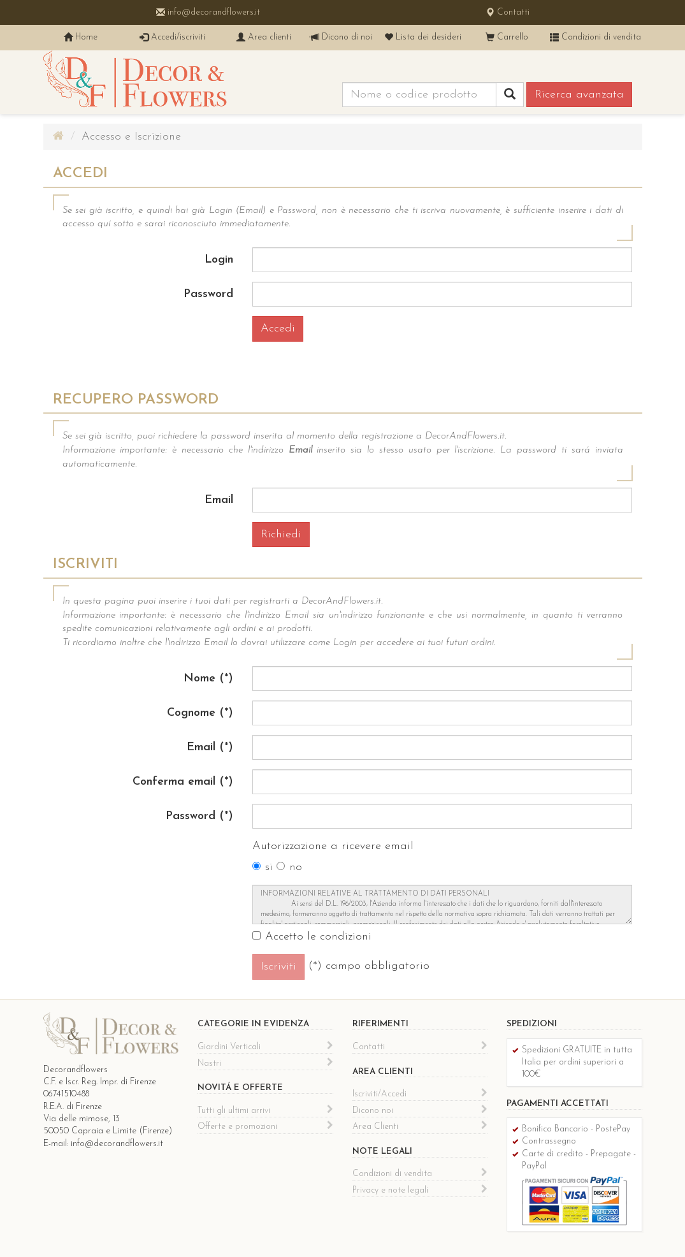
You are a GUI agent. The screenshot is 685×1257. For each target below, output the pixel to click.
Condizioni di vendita (595, 37)
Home (80, 37)
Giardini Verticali (229, 1047)
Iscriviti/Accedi (379, 1094)
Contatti (508, 12)
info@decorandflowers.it (208, 12)
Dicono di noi (341, 37)
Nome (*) (208, 678)
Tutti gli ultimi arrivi (234, 1111)
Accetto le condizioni (311, 937)
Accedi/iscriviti (172, 37)
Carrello (507, 37)
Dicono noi (372, 1111)
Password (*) (199, 816)
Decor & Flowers (135, 82)
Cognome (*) (200, 713)
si (262, 867)
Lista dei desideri (422, 37)
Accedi (278, 329)
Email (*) (210, 747)
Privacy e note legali (390, 1190)
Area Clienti (375, 1127)
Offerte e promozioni (237, 1127)
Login (219, 260)
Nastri (209, 1063)
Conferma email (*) (183, 782)
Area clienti (263, 37)
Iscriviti (278, 967)
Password (208, 294)
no (289, 867)
